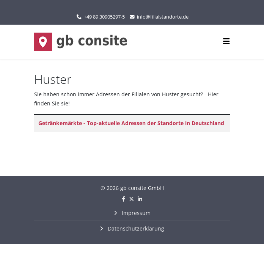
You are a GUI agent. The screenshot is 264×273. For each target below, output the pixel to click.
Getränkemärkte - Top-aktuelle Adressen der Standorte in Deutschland (131, 123)
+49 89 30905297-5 (104, 17)
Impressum (135, 213)
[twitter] (131, 198)
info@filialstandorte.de (163, 17)
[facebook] (123, 198)
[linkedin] (140, 198)
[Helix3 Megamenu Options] (226, 41)
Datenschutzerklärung (135, 228)
